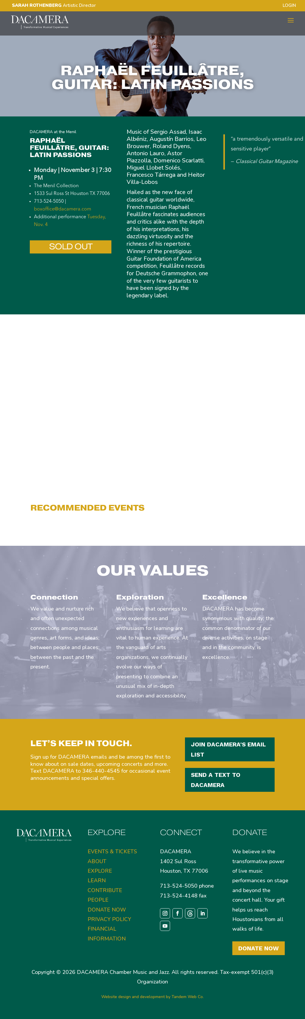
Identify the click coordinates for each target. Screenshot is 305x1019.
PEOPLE (98, 899)
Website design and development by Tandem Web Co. (152, 997)
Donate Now (258, 948)
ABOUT (97, 861)
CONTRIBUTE (105, 890)
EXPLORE (100, 870)
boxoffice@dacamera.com (62, 209)
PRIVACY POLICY (109, 919)
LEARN (97, 880)
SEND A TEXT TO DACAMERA (215, 780)
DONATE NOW (107, 909)
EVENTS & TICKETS (112, 851)
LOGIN (289, 5)
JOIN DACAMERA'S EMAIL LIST (228, 749)
